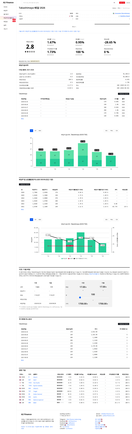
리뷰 (22, 428)
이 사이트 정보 (30, 426)
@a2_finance (71, 425)
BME (30, 402)
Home (114, 8)
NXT (30, 380)
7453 (30, 385)
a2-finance (69, 428)
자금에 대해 (38, 426)
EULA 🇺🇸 (97, 423)
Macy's (35, 377)
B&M (34, 403)
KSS (30, 397)
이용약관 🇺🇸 (98, 428)
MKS (30, 400)
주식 (119, 8)
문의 (51, 426)
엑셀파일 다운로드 (124, 94)
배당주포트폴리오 (94, 274)
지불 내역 (21, 31)
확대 (22, 119)
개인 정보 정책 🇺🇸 (100, 425)
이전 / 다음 (58, 31)
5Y (31, 130)
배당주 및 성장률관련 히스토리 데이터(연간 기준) (39, 31)
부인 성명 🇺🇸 (98, 421)
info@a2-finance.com (107, 414)
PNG (111, 130)
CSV (116, 130)
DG (29, 394)
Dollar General (37, 394)
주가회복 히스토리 (67, 31)
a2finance (72, 423)
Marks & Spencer (38, 400)
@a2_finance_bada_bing (74, 419)
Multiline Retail (125, 16)
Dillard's (35, 388)
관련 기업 (76, 31)
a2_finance (66, 426)
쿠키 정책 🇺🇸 (98, 419)
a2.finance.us (73, 421)
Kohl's (35, 397)
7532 (30, 383)
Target (35, 391)
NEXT (34, 380)
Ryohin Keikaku (37, 386)
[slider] (80, 297)
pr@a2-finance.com (109, 415)
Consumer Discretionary (122, 13)
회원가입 (122, 2)
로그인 (128, 2)
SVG (106, 130)
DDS (30, 388)
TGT (30, 391)
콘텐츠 (47, 426)
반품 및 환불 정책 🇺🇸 (101, 426)
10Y (35, 130)
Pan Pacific (36, 383)
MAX (40, 130)
